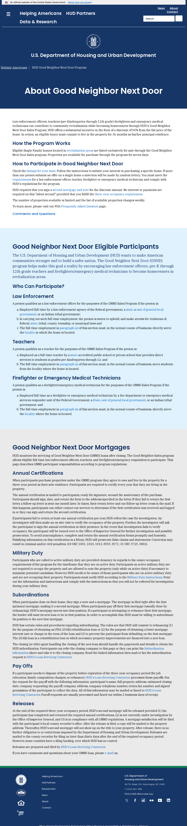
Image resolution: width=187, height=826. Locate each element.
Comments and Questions (34, 207)
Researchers (49, 782)
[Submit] (179, 12)
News (161, 2)
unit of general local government (123, 393)
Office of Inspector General (53, 819)
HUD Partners (80, 7)
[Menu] (8, 7)
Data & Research (38, 15)
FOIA (88, 819)
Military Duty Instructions (144, 571)
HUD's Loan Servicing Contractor (49, 650)
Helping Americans (41, 7)
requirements (22, 173)
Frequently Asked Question (80, 200)
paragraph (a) (69, 321)
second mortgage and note (71, 183)
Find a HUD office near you (139, 787)
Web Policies (129, 819)
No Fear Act (77, 819)
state (129, 303)
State (96, 393)
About (174, 2)
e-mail (109, 746)
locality (30, 326)
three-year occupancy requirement (119, 188)
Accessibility (112, 819)
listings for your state (41, 164)
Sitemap (143, 819)
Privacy (98, 819)
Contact (172, 5)
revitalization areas (80, 144)
